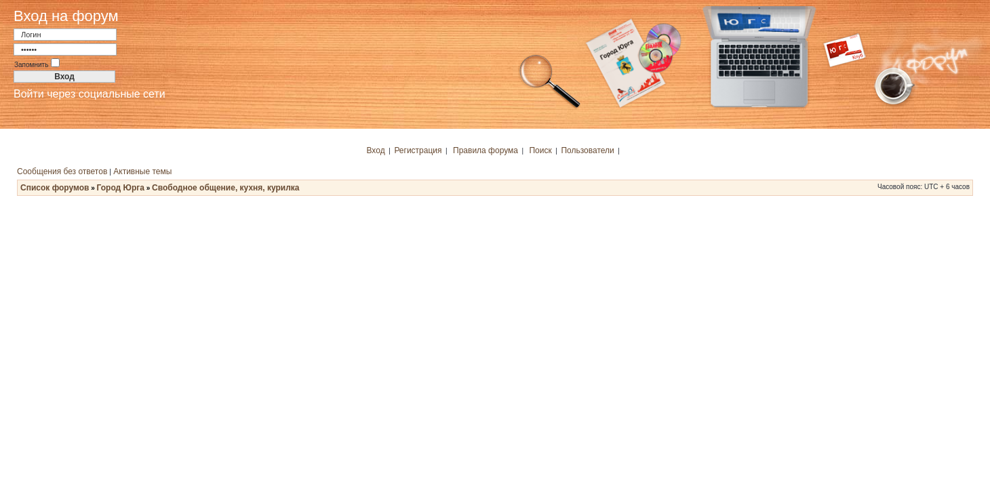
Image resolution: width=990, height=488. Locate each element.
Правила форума (485, 150)
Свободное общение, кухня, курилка (225, 187)
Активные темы (142, 171)
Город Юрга (120, 187)
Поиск (540, 150)
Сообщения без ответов (62, 171)
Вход (376, 150)
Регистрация (417, 150)
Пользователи (587, 150)
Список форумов (54, 187)
